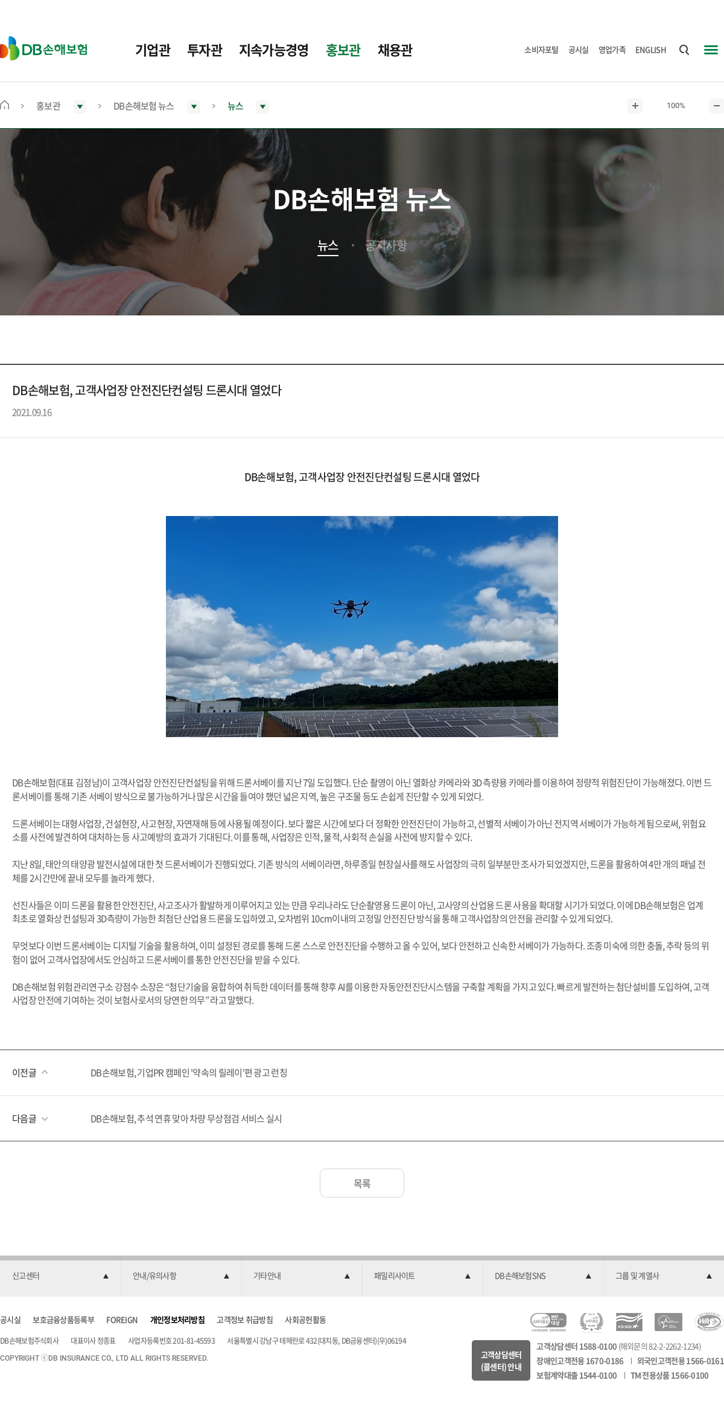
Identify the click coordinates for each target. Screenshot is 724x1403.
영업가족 (612, 49)
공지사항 (386, 245)
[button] (60, 1276)
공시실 (578, 49)
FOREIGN (122, 1319)
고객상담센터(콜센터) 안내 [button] (501, 1360)
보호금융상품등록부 (63, 1319)
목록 (362, 1183)
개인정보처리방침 (177, 1319)
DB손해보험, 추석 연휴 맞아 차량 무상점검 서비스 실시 (186, 1118)
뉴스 (327, 245)
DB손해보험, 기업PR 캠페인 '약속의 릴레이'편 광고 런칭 (189, 1072)
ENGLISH (650, 49)
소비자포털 (541, 49)
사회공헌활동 (305, 1319)
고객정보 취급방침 (245, 1319)
